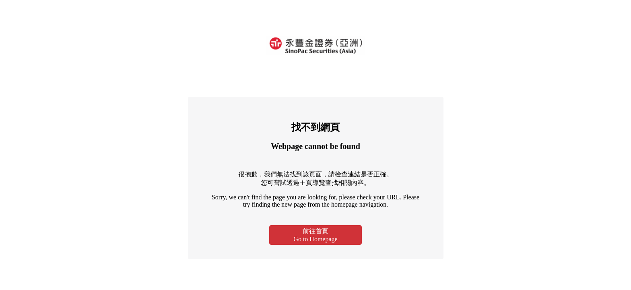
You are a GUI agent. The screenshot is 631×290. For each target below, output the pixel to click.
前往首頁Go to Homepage (315, 235)
